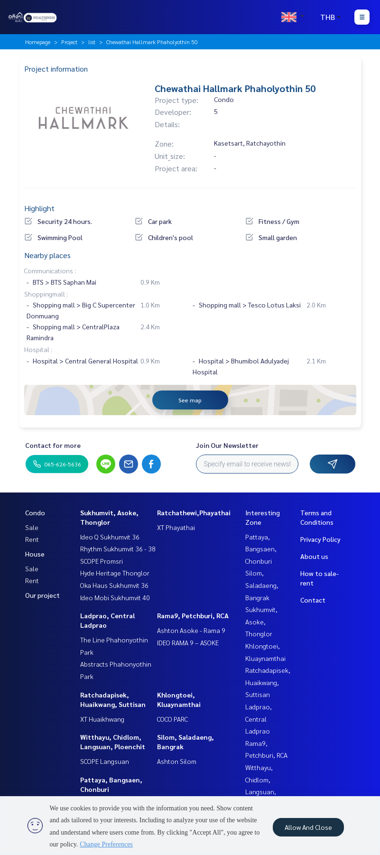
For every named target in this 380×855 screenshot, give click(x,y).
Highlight (39, 208)
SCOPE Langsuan (104, 761)
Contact (312, 599)
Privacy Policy (320, 539)
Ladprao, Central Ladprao (258, 718)
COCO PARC (172, 719)
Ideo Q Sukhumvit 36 (109, 536)
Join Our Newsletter (227, 445)
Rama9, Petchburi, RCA (193, 615)
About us (314, 556)
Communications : (50, 270)
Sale (31, 527)
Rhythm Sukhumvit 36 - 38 (118, 548)
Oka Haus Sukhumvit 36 (114, 585)
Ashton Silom (176, 761)
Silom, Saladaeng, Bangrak (261, 584)
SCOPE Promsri (101, 561)
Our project (42, 595)
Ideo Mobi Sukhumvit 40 (115, 597)
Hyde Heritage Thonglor (114, 572)
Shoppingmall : (46, 293)
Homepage (37, 42)
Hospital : (38, 349)
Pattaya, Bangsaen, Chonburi (261, 548)
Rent (32, 539)
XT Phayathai (176, 527)
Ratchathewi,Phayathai (194, 512)
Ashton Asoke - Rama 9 (191, 630)
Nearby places (47, 255)
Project (69, 42)
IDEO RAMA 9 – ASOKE (188, 642)
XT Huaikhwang (102, 719)
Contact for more (53, 445)
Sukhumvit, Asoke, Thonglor (261, 621)
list (91, 42)
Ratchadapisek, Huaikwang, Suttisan (267, 682)
